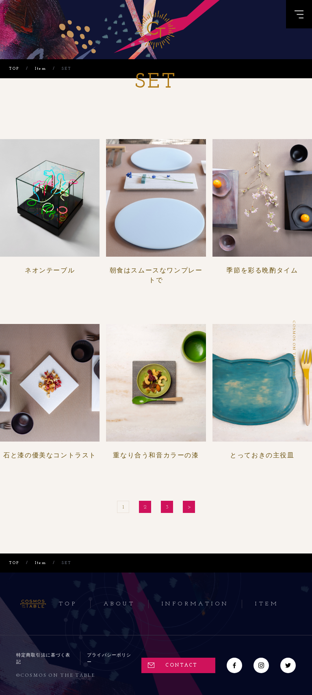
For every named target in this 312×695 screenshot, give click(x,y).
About (119, 604)
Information (195, 604)
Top (68, 604)
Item (267, 604)
